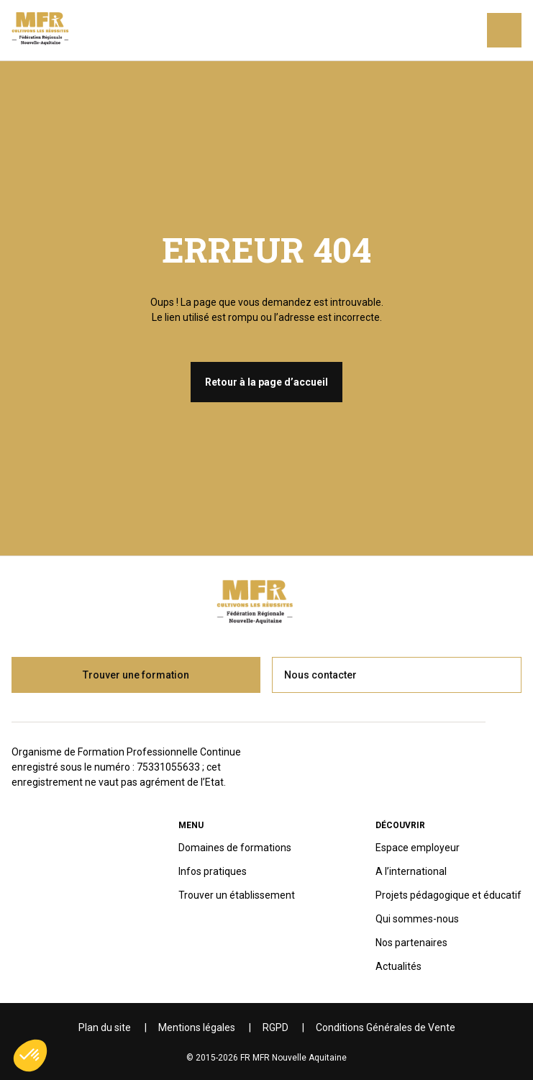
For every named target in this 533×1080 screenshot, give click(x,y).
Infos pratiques (212, 871)
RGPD (275, 1027)
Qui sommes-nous (417, 919)
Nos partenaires (411, 942)
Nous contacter (320, 675)
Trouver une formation (136, 675)
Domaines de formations (234, 847)
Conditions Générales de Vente (385, 1027)
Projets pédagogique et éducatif (448, 895)
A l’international (411, 871)
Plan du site (104, 1027)
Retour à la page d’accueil (266, 382)
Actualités (398, 966)
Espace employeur (417, 847)
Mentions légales (196, 1027)
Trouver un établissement (236, 895)
